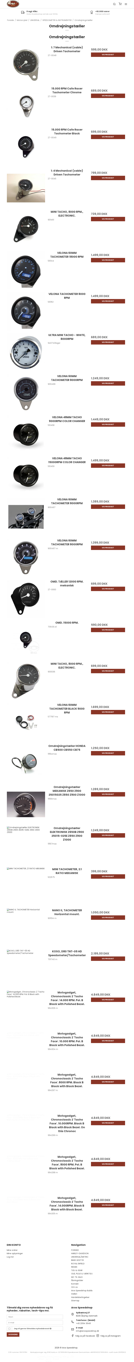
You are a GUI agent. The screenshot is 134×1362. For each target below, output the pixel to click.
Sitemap (75, 1300)
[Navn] (35, 1316)
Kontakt (75, 1283)
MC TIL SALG (77, 1277)
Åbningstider (77, 1280)
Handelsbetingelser (80, 1297)
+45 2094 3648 (83, 1323)
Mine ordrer (12, 1250)
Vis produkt (108, 54)
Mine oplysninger (15, 1253)
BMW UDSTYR (77, 1260)
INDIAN (74, 1267)
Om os (74, 1287)
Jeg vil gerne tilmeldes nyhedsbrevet (32, 1328)
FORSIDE (75, 1250)
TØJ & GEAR (76, 1270)
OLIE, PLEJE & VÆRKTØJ (81, 1273)
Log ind (10, 1256)
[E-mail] (35, 1322)
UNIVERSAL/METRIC (79, 1256)
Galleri (74, 1293)
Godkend (13, 1334)
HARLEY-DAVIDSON (80, 1253)
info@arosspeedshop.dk (87, 1331)
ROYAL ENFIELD (78, 1263)
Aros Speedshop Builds (81, 1290)
